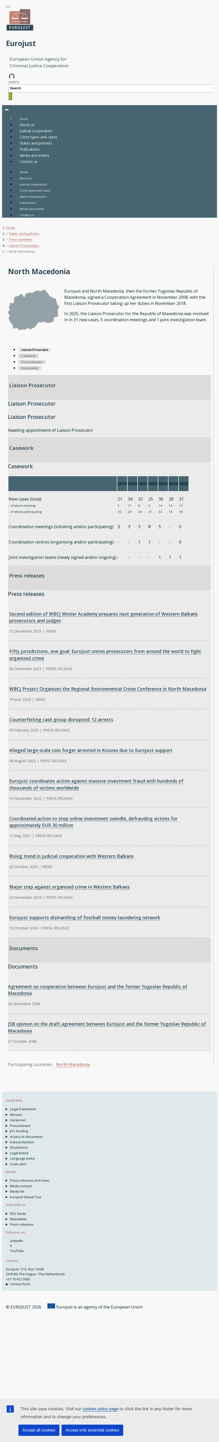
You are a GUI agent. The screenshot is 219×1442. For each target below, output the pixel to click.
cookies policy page (100, 1409)
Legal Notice (19, 1153)
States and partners (33, 196)
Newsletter (18, 1219)
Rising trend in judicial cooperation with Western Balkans (71, 856)
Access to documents (26, 1136)
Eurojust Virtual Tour (25, 1197)
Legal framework (23, 1109)
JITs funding (19, 1131)
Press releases (26, 575)
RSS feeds (18, 1213)
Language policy (22, 1158)
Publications (28, 203)
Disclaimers (19, 1147)
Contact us (27, 215)
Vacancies (18, 1120)
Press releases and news (30, 1180)
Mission (16, 1114)
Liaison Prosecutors (24, 245)
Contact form (20, 1284)
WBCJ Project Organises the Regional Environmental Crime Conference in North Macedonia (107, 689)
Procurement (20, 1125)
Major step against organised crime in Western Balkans (69, 887)
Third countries (20, 239)
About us (26, 178)
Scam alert (18, 1164)
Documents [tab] (29, 368)
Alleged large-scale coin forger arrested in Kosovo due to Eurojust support (90, 750)
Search (13, 82)
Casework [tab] (28, 356)
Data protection (22, 1142)
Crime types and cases (35, 190)
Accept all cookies (39, 1430)
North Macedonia (73, 1064)
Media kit (17, 1191)
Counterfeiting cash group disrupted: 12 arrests (61, 719)
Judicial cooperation (33, 184)
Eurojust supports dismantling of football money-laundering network (84, 917)
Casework (21, 448)
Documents (23, 948)
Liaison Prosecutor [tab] (34, 350)
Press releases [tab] (31, 362)
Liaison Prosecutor (32, 385)
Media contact (21, 1186)
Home (24, 172)
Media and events (32, 209)
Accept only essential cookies (92, 1430)
